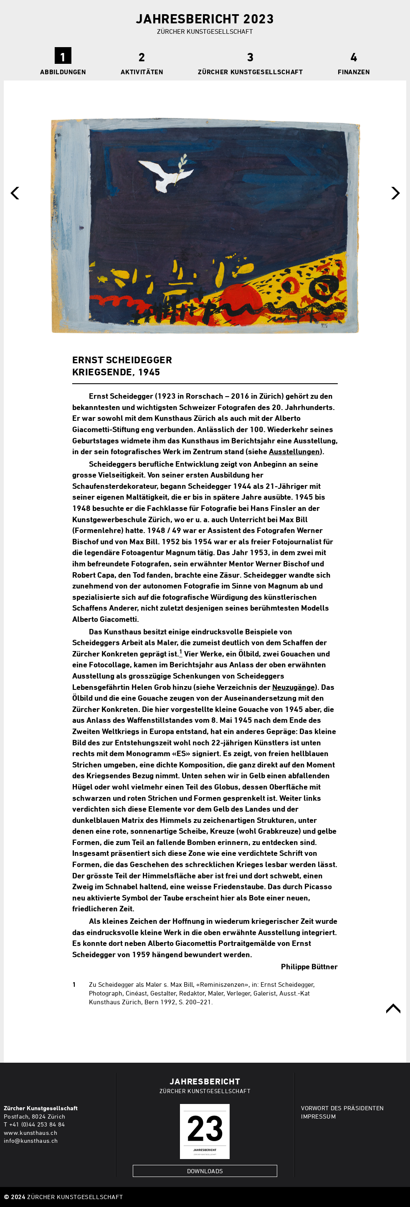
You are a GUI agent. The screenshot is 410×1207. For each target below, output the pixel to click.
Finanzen (354, 71)
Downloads (205, 1170)
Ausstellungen (294, 451)
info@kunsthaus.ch (31, 1140)
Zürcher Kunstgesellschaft (250, 71)
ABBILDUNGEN (63, 71)
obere (393, 1008)
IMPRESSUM (318, 1116)
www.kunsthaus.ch (30, 1132)
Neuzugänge (293, 687)
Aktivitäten (142, 71)
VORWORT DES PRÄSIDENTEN (342, 1107)
